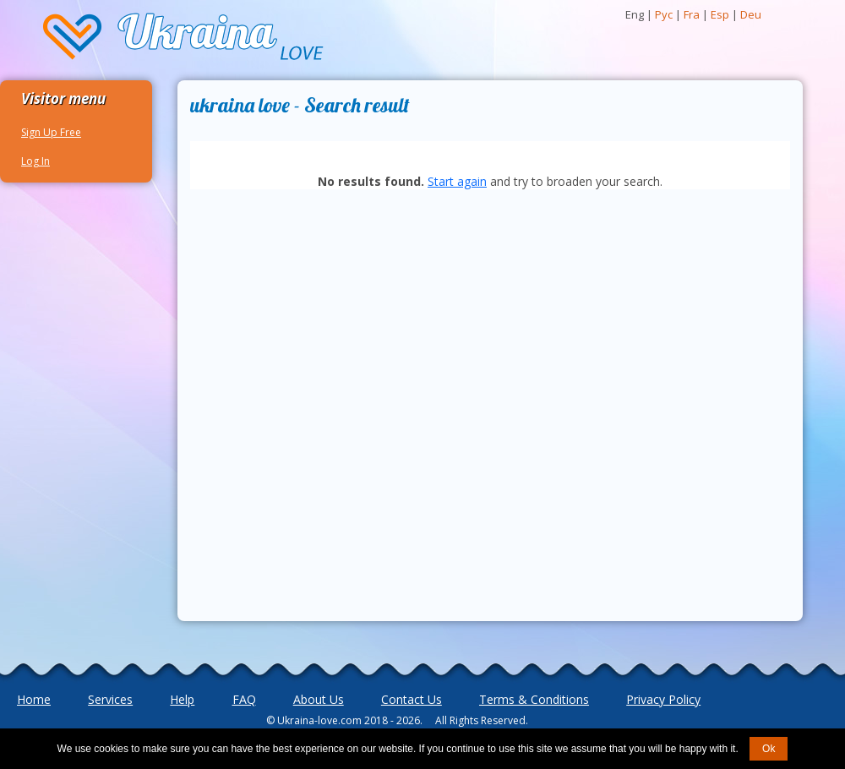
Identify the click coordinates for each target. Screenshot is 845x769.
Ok (768, 749)
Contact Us (411, 699)
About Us (318, 699)
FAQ (244, 699)
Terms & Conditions (534, 699)
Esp (720, 14)
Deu (750, 14)
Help (182, 699)
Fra (692, 14)
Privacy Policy (663, 699)
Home (34, 699)
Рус (664, 14)
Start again (457, 181)
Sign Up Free (51, 132)
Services (110, 699)
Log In (35, 161)
